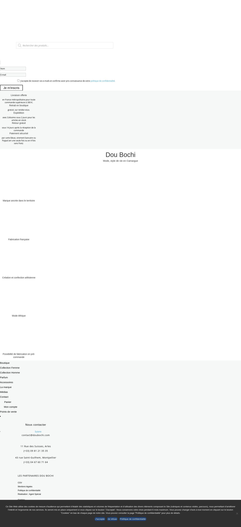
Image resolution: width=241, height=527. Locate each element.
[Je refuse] (237, 513)
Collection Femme (10, 367)
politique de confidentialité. (103, 81)
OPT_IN (4, 80)
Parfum (4, 377)
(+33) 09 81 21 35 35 (36, 450)
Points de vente (8, 411)
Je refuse (112, 519)
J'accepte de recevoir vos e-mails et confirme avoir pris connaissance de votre (67, 81)
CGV (20, 483)
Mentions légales (25, 486)
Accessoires (6, 382)
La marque (6, 387)
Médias (4, 392)
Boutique (5, 362)
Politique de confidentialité (29, 490)
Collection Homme (10, 372)
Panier (7, 402)
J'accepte (100, 519)
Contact (4, 396)
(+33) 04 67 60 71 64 (36, 462)
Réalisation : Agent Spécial (29, 494)
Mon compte (10, 406)
